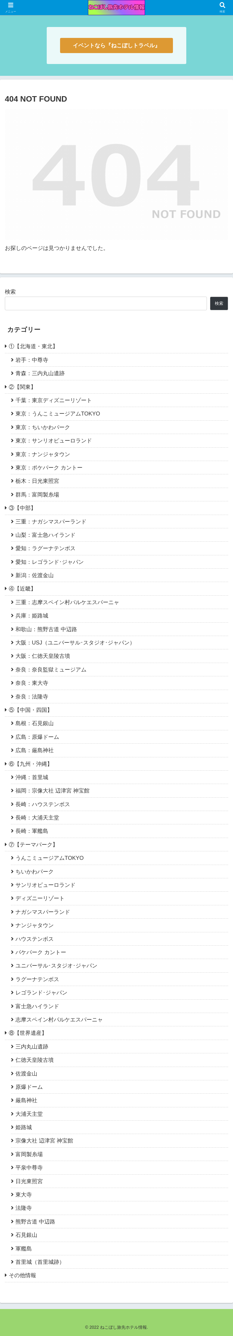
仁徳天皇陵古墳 (34, 1060)
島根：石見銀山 (34, 723)
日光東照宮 (29, 1181)
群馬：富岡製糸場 (37, 495)
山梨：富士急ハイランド (45, 535)
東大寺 (23, 1195)
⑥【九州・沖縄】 (30, 764)
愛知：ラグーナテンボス (45, 548)
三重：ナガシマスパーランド (50, 522)
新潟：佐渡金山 (34, 575)
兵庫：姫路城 (31, 616)
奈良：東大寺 (31, 683)
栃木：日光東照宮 (37, 481)
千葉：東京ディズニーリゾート (53, 400)
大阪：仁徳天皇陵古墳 (42, 656)
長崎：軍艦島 (31, 831)
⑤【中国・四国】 (30, 710)
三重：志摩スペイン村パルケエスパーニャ (67, 602)
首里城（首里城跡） (40, 1262)
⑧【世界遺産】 (28, 1033)
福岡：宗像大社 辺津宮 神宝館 (52, 791)
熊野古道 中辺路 (35, 1222)
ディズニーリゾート (40, 898)
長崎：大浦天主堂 (37, 818)
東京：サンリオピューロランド (53, 441)
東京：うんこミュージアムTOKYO (57, 414)
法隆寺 (23, 1208)
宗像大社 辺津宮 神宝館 (44, 1141)
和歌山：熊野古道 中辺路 (46, 629)
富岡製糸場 (29, 1154)
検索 (10, 292)
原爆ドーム (29, 1087)
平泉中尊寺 (29, 1168)
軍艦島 (23, 1249)
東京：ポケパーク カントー (49, 468)
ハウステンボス (34, 939)
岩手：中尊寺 (31, 360)
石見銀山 (26, 1235)
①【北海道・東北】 (33, 346)
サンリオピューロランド (45, 885)
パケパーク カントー (40, 952)
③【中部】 (22, 508)
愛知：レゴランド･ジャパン (49, 562)
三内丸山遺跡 (31, 1047)
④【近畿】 (22, 589)
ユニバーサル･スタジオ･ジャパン (56, 966)
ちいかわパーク (34, 872)
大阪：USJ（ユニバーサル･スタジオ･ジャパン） (75, 643)
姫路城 (23, 1127)
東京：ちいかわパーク (42, 427)
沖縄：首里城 (31, 777)
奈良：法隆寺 (31, 697)
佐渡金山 (26, 1074)
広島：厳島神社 (34, 750)
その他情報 (22, 1275)
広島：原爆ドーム (37, 737)
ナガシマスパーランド (42, 912)
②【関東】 (22, 387)
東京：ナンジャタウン (42, 454)
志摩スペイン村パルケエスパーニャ (59, 1020)
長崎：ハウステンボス (42, 804)
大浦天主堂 (29, 1114)
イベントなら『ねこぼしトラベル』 (116, 45)
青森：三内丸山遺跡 (40, 373)
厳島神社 (26, 1100)
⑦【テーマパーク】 (33, 845)
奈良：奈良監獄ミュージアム (50, 670)
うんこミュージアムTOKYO (49, 858)
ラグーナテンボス (37, 979)
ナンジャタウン (34, 925)
